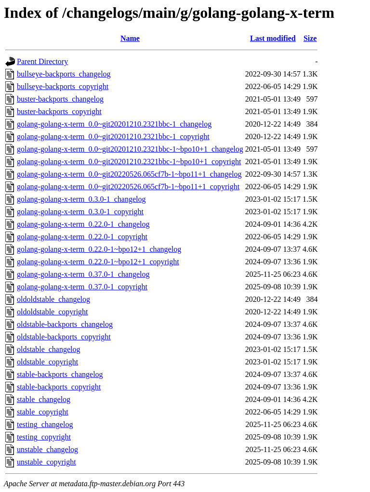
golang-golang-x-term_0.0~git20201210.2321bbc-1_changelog (114, 124)
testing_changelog (45, 424)
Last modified (273, 38)
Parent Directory (42, 61)
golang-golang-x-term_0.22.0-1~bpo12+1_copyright (98, 262)
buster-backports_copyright (59, 111)
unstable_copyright (46, 462)
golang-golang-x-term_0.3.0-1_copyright (80, 211)
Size (310, 38)
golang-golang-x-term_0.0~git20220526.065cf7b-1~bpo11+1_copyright (128, 186)
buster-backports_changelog (60, 99)
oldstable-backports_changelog (65, 324)
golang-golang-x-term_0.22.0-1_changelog (83, 224)
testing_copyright (44, 437)
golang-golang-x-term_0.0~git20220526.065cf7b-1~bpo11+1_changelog (129, 174)
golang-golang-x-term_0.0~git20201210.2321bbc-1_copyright (113, 136)
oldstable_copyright (47, 362)
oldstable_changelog (48, 349)
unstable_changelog (47, 449)
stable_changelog (43, 399)
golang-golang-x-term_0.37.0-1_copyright (82, 287)
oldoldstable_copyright (52, 312)
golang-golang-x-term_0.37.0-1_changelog (83, 274)
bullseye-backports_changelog (64, 74)
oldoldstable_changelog (53, 299)
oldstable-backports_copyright (64, 337)
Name (130, 38)
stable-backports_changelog (60, 374)
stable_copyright (42, 412)
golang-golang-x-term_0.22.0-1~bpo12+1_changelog (99, 249)
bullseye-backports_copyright (62, 86)
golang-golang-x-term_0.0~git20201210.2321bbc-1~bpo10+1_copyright (129, 161)
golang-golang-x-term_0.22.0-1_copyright (82, 237)
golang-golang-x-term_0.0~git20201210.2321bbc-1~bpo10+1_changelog (130, 149)
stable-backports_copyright (59, 387)
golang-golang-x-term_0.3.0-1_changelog (81, 199)
